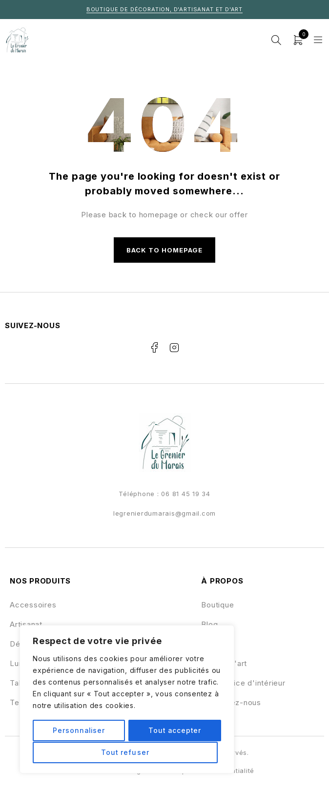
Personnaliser (79, 731)
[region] (127, 699)
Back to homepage (164, 250)
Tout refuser (173, 731)
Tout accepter (127, 752)
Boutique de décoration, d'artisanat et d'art (164, 9)
